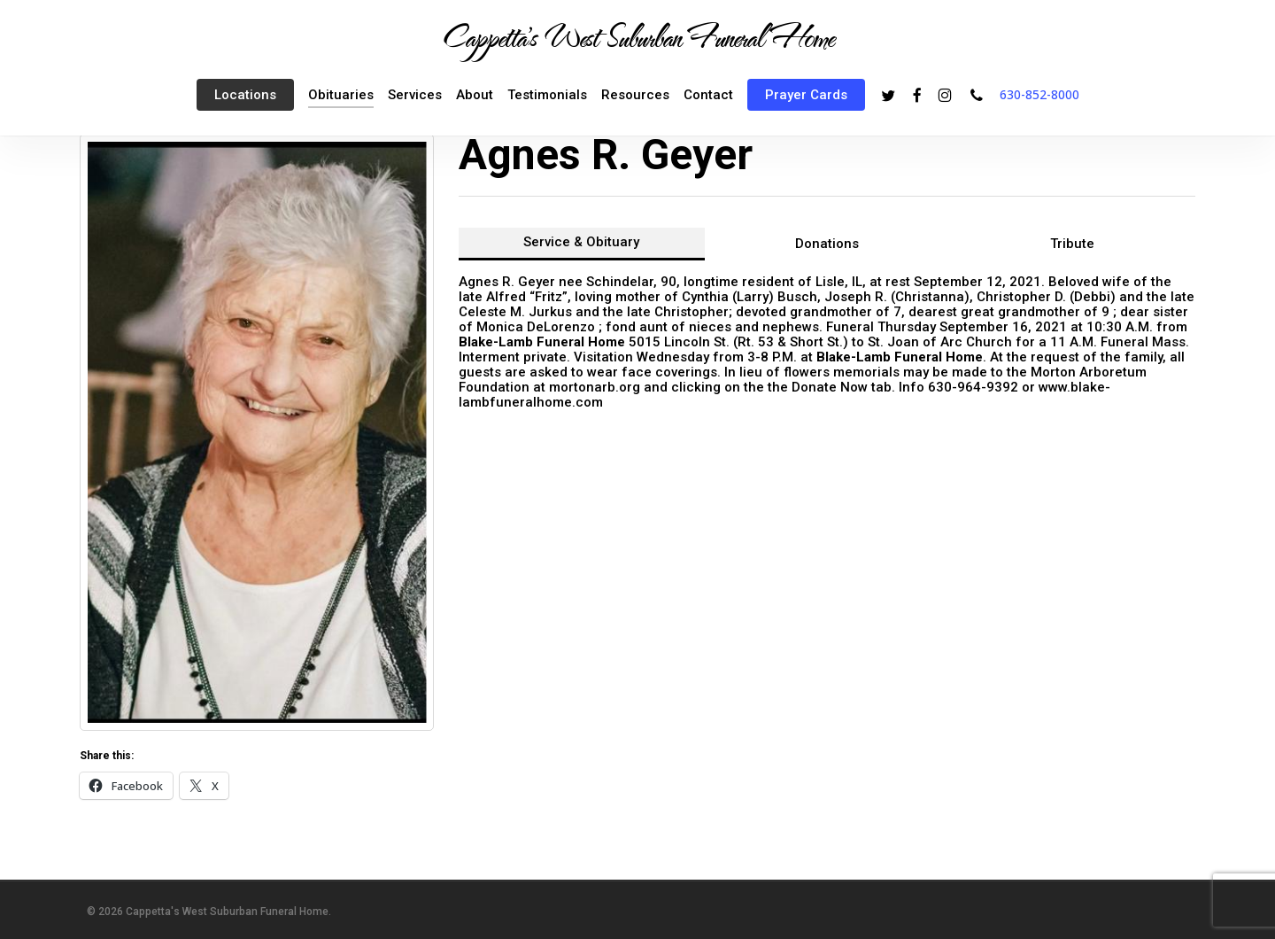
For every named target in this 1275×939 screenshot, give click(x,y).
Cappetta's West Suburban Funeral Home (637, 36)
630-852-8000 (1039, 94)
